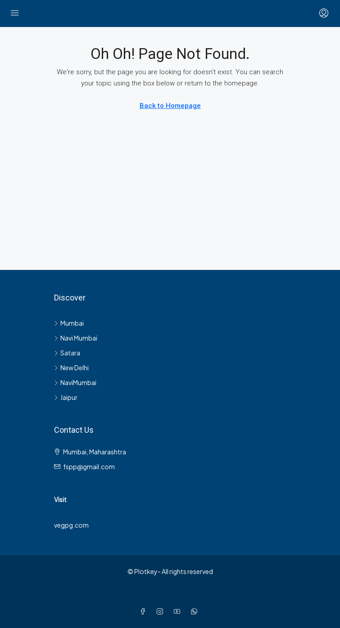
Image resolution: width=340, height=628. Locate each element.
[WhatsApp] (196, 611)
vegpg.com (71, 525)
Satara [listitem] (67, 353)
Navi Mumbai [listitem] (75, 338)
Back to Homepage (170, 106)
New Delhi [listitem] (71, 367)
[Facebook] (145, 611)
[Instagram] (162, 611)
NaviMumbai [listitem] (75, 382)
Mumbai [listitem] (69, 323)
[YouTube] (179, 611)
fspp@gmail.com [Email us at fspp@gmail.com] (89, 466)
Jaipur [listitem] (65, 397)
